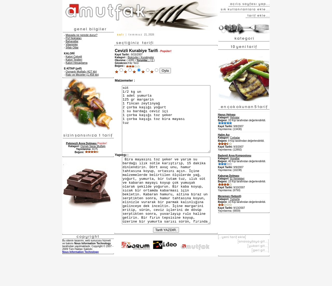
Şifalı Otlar (72, 47)
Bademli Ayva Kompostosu (234, 155)
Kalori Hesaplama (76, 62)
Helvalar (235, 117)
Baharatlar (72, 41)
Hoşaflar (235, 158)
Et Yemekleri (237, 178)
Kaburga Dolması (228, 175)
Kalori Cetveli (74, 56)
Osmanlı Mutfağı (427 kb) (81, 71)
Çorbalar (235, 137)
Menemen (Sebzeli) (229, 196)
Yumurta (235, 199)
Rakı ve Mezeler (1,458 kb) (82, 74)
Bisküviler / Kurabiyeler (141, 57)
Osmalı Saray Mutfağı (93, 146)
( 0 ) (145, 60)
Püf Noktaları (74, 38)
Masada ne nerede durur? (82, 35)
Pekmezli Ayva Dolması (82, 143)
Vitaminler (72, 44)
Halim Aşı (224, 134)
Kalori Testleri (74, 59)
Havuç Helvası (227, 114)
